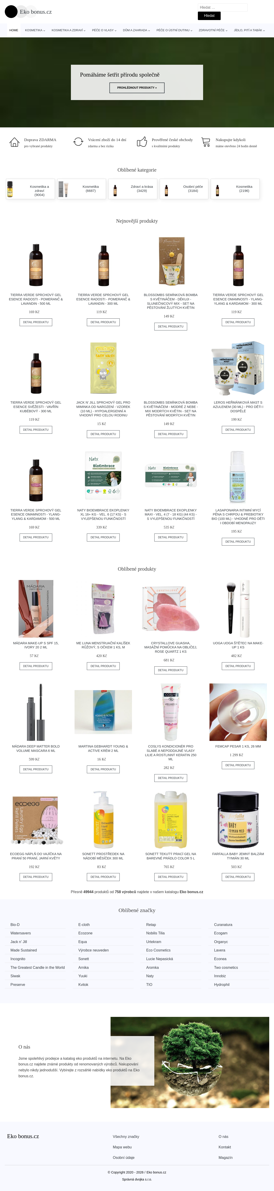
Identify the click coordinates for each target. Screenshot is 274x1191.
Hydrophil (222, 985)
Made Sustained (23, 950)
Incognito (17, 959)
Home (13, 30)
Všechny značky (126, 1137)
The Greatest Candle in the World (37, 967)
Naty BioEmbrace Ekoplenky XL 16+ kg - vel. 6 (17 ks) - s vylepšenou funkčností (103, 514)
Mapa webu (122, 1147)
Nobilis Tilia (155, 933)
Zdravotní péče (212, 30)
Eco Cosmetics (158, 950)
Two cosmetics (226, 967)
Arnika (83, 967)
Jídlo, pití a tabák (248, 30)
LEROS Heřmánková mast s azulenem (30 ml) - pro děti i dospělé (238, 407)
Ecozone (85, 933)
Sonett (83, 959)
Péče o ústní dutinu (173, 30)
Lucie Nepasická (159, 959)
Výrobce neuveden (93, 950)
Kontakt (225, 1147)
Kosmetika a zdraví (67, 30)
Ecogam (220, 933)
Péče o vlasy (103, 30)
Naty (150, 976)
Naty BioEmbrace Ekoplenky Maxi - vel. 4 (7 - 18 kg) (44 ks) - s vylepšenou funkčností (171, 514)
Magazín (226, 1158)
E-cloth (84, 925)
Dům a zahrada (135, 30)
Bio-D (15, 925)
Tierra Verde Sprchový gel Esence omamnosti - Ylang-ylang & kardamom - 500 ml (35, 514)
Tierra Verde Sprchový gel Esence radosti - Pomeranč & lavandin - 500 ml (36, 299)
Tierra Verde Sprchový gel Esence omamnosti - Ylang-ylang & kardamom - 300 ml (238, 299)
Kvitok (83, 985)
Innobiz (220, 976)
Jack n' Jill (18, 942)
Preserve (17, 985)
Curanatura (223, 925)
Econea (220, 959)
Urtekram (153, 942)
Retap (151, 925)
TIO (149, 985)
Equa (82, 942)
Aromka (152, 967)
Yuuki (82, 976)
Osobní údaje (123, 1158)
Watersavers (20, 933)
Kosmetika (33, 30)
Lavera (219, 950)
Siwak (15, 976)
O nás (223, 1137)
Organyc (221, 942)
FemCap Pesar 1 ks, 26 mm (238, 746)
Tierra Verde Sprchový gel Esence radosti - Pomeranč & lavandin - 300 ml (103, 299)
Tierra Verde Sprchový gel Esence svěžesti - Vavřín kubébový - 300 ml (35, 407)
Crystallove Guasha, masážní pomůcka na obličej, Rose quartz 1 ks (170, 647)
